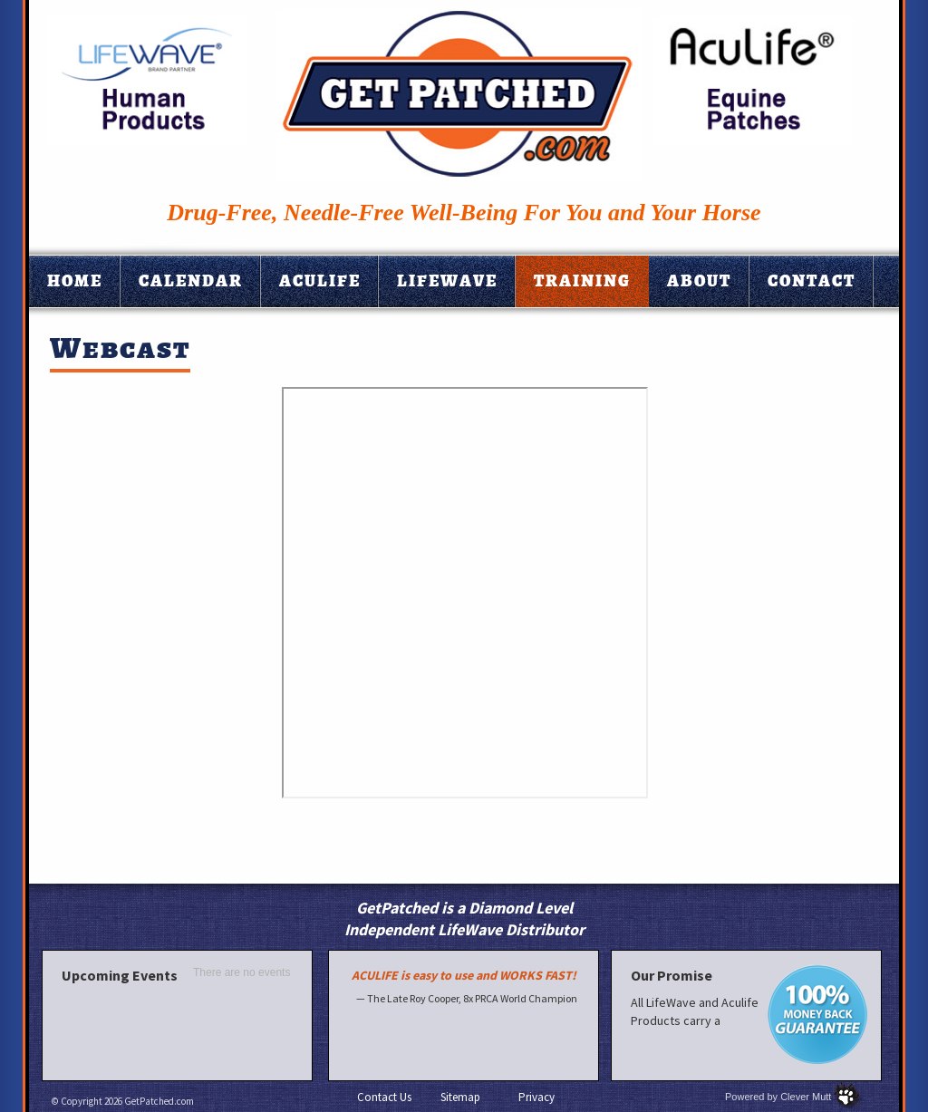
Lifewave (447, 281)
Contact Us (384, 1097)
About (699, 281)
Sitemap (460, 1097)
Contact (812, 281)
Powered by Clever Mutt (778, 1096)
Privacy (536, 1097)
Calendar (191, 281)
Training (582, 281)
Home (74, 281)
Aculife (320, 281)
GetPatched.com (159, 1101)
